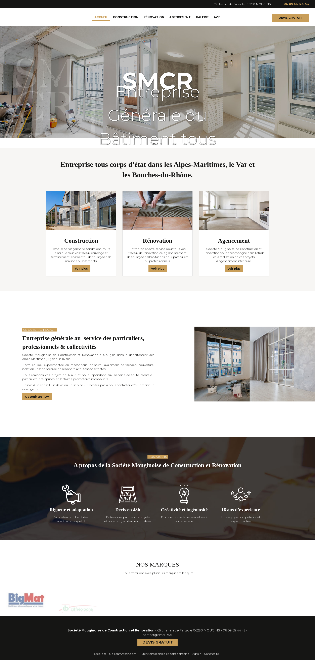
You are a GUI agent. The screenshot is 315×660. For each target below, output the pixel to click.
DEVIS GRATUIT (290, 18)
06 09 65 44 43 (234, 630)
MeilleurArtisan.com (122, 654)
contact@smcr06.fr (157, 635)
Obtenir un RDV (37, 396)
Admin (196, 654)
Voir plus (81, 268)
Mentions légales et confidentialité (165, 654)
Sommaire (211, 654)
